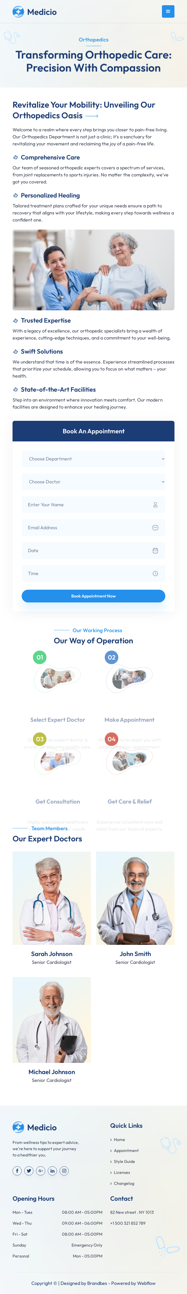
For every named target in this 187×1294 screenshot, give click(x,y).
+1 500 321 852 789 (127, 1223)
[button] (168, 11)
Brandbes (97, 1283)
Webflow (146, 1283)
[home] (35, 11)
